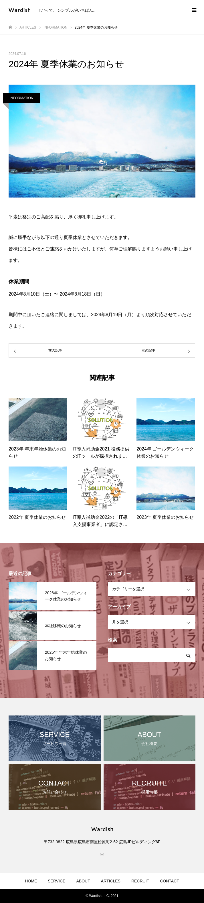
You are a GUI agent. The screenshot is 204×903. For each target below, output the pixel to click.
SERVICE (56, 881)
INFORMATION (21, 98)
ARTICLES (110, 881)
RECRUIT (140, 881)
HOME (31, 881)
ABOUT (83, 881)
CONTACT (169, 881)
